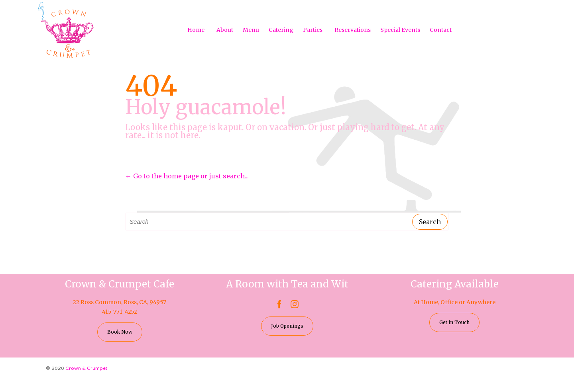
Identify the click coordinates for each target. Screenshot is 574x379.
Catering (281, 29)
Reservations (352, 29)
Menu (251, 29)
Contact (441, 29)
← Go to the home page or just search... (187, 176)
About (224, 29)
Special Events (400, 29)
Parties (312, 29)
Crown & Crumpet (86, 368)
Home (195, 29)
